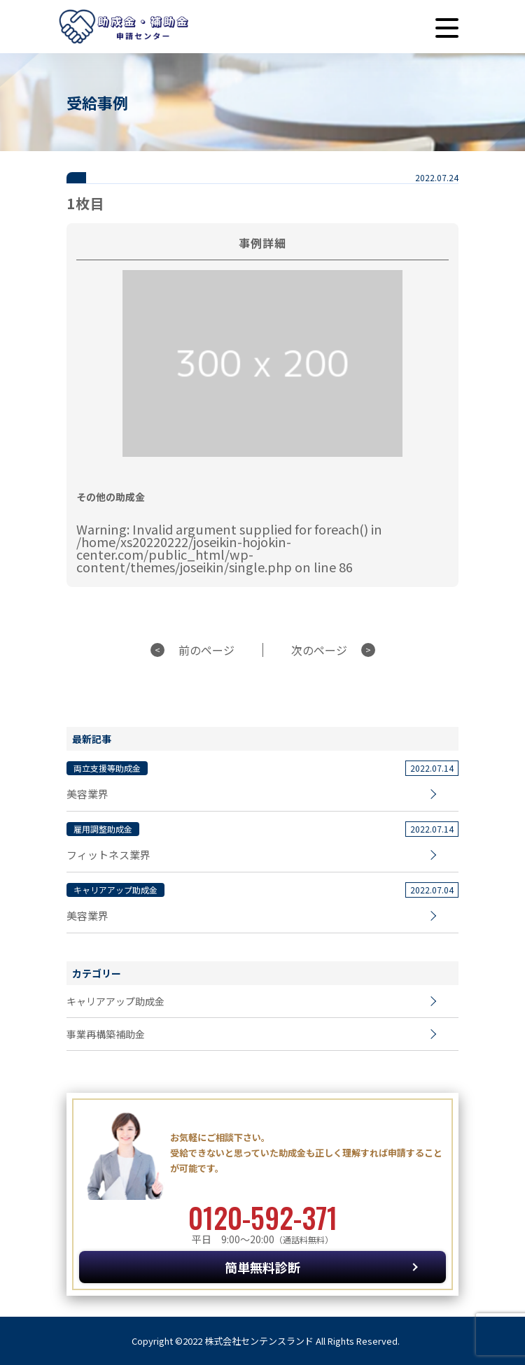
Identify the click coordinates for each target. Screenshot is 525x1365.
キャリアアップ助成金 (115, 1001)
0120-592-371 (262, 1217)
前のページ (206, 650)
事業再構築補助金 (105, 1034)
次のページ (319, 650)
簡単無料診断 (262, 1267)
